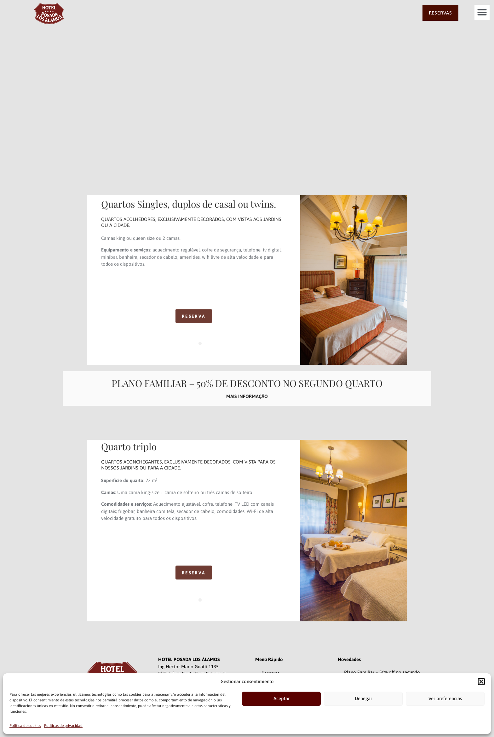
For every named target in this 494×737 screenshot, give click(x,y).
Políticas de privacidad (63, 725)
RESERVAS (440, 12)
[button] (481, 681)
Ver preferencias (445, 698)
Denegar (363, 698)
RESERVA (194, 323)
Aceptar (281, 698)
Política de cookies (25, 725)
